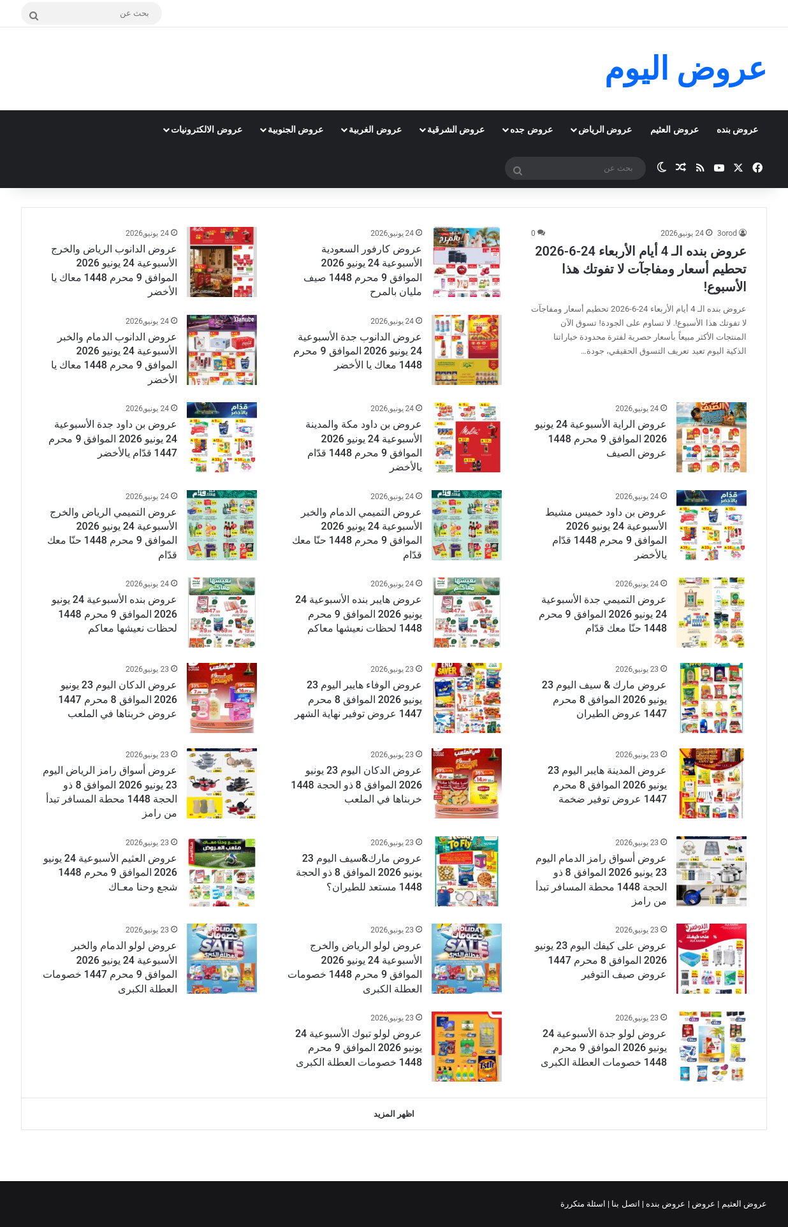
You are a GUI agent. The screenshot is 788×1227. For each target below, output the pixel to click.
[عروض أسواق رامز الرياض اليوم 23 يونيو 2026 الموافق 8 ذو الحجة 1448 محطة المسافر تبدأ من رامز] (222, 783)
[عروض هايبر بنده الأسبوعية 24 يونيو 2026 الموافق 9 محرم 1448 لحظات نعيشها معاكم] (467, 612)
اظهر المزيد (394, 1114)
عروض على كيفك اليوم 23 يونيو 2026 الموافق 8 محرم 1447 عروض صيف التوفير (601, 960)
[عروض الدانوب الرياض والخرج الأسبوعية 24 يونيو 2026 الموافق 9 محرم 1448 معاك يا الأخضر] (222, 262)
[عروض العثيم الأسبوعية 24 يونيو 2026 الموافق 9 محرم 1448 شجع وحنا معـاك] (222, 871)
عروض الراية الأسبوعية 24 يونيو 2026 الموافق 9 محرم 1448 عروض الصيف (601, 438)
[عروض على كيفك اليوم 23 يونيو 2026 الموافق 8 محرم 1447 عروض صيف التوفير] (711, 959)
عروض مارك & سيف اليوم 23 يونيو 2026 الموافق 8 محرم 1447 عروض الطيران (604, 699)
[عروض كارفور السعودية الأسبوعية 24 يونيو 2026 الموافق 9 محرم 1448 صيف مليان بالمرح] (467, 262)
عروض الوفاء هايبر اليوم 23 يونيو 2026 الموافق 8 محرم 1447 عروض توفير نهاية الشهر (358, 699)
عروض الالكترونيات (206, 129)
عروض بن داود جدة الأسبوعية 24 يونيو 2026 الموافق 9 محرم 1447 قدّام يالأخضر (112, 438)
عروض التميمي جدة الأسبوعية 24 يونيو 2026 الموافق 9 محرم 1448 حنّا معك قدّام (603, 613)
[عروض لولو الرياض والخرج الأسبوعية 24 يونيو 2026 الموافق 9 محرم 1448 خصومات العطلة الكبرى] (467, 959)
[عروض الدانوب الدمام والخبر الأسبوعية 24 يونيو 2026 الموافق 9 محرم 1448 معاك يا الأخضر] (222, 350)
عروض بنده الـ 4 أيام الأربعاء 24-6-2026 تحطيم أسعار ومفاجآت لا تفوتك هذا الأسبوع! (641, 268)
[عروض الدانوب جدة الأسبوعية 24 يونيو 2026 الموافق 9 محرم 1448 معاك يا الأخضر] (467, 350)
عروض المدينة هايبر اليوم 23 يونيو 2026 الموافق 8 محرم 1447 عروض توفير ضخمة (607, 784)
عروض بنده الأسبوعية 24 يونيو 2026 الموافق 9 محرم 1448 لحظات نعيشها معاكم (114, 613)
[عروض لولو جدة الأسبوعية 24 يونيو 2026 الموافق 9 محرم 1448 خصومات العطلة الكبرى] (711, 1047)
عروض (703, 1204)
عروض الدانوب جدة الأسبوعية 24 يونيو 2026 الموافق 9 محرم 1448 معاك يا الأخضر (357, 351)
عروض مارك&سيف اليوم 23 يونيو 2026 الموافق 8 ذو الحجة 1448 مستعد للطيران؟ (359, 872)
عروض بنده (737, 129)
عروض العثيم (674, 129)
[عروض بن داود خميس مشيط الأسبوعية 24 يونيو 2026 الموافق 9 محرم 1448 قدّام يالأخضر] (711, 525)
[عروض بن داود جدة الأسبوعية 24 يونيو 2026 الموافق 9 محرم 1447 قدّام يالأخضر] (222, 437)
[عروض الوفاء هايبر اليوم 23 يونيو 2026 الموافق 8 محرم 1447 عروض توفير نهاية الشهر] (467, 698)
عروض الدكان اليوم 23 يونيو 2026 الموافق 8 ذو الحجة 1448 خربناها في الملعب (356, 784)
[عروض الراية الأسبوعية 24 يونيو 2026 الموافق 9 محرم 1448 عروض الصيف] (711, 437)
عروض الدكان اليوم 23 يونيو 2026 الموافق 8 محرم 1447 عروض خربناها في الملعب (117, 699)
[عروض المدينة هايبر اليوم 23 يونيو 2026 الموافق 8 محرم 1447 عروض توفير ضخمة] (711, 783)
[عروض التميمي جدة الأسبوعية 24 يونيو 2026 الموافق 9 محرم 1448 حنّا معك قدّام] (711, 612)
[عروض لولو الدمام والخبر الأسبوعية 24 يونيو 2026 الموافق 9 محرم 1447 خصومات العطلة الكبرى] (222, 959)
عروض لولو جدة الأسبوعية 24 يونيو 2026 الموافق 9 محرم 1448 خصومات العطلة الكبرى (604, 1047)
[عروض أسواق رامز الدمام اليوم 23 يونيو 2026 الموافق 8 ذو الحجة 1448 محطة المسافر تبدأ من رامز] (711, 871)
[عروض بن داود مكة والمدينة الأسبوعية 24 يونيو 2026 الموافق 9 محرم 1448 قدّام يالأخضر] (467, 437)
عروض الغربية (375, 129)
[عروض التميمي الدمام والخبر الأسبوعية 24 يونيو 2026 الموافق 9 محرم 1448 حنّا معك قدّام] (467, 525)
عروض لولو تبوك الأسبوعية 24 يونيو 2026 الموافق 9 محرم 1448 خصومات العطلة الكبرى (358, 1047)
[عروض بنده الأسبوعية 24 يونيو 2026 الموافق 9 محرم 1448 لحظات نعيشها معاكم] (222, 612)
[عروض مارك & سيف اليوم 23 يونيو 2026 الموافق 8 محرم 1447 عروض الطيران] (711, 698)
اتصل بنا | (625, 1204)
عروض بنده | (665, 1204)
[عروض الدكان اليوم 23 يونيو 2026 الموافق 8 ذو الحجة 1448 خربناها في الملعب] (467, 783)
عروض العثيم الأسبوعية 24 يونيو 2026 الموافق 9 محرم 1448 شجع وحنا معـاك (110, 872)
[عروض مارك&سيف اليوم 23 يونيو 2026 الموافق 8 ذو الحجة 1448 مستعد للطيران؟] (467, 871)
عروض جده (531, 129)
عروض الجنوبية (295, 129)
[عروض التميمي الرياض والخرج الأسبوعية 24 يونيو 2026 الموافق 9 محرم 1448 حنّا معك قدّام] (222, 525)
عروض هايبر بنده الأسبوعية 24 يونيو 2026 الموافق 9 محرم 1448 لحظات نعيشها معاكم (358, 613)
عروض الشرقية (456, 129)
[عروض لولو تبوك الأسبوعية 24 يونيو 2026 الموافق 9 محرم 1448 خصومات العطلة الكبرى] (467, 1047)
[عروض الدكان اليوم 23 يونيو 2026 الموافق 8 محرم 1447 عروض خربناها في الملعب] (222, 698)
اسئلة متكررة (584, 1204)
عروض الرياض (605, 129)
